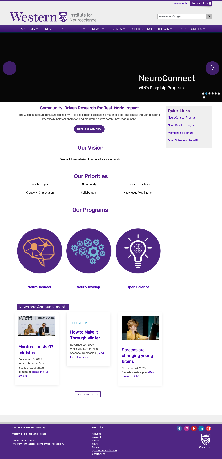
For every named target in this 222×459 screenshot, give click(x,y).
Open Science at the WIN (150, 28)
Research (52, 28)
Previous (9, 68)
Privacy (15, 444)
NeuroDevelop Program (182, 125)
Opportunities (191, 28)
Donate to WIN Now (89, 128)
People (76, 28)
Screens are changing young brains (137, 356)
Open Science (138, 287)
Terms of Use (43, 444)
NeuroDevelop (88, 287)
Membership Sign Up (180, 132)
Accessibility (58, 444)
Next (212, 68)
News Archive (88, 394)
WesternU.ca (181, 3)
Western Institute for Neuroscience (29, 434)
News (96, 28)
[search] (181, 16)
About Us (28, 28)
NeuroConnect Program (182, 117)
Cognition (80, 323)
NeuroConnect (40, 287)
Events (116, 28)
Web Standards (27, 444)
